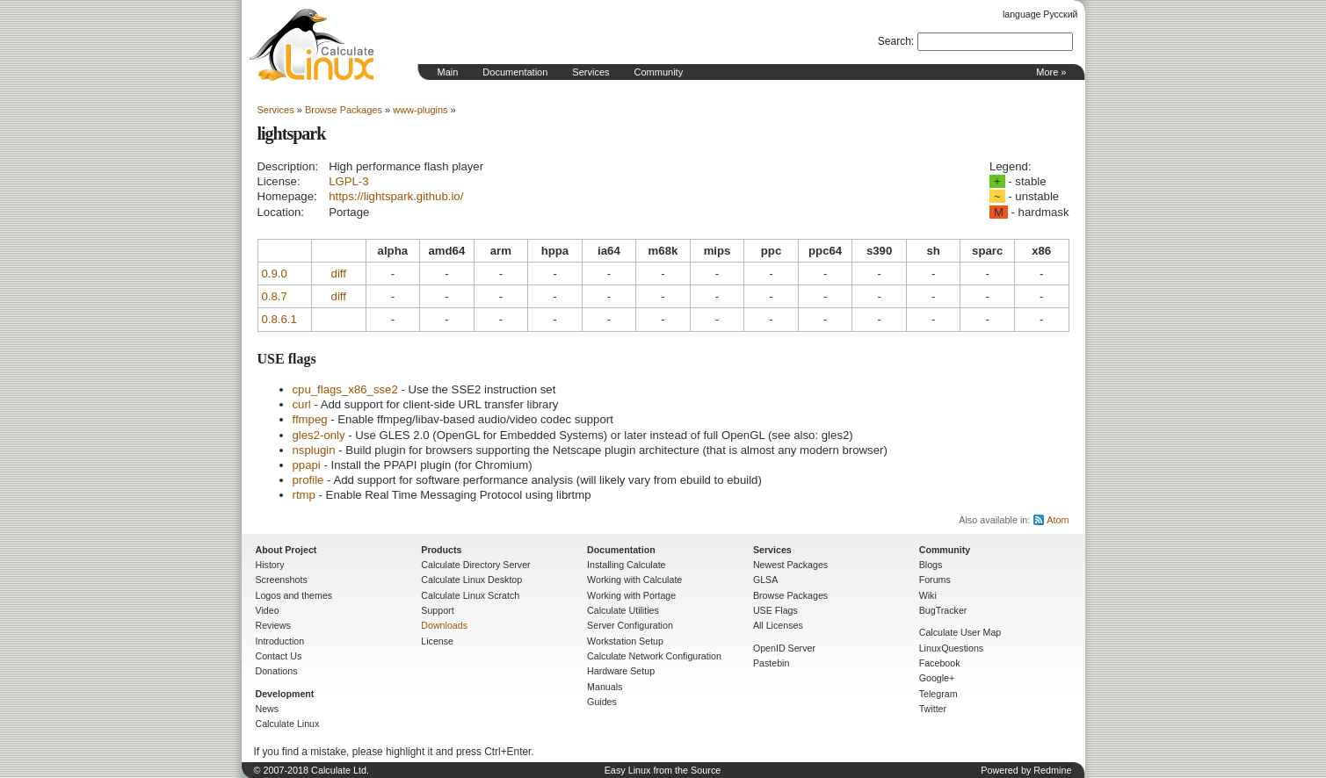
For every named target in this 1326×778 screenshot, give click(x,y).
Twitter (932, 708)
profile (308, 479)
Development (285, 693)
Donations (277, 671)
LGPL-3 (348, 181)
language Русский (1040, 14)
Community (659, 72)
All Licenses (778, 625)
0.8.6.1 (279, 319)
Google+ (937, 678)
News (267, 708)
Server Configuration (630, 625)
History (270, 564)
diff (338, 273)
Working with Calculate (634, 579)
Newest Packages (790, 564)
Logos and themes (294, 595)
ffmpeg (310, 419)
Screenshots (282, 579)
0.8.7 (274, 296)
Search (894, 41)
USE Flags (775, 610)
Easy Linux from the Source (663, 770)
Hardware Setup (621, 671)
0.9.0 (274, 273)
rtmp (304, 494)
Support (437, 610)
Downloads (444, 625)
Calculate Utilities (623, 610)
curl (302, 404)
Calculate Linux (288, 723)
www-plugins (420, 109)
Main (448, 72)
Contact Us (279, 656)
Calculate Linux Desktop (471, 579)
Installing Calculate (626, 564)
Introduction (280, 641)
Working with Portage (631, 595)
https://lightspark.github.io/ (396, 196)
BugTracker (943, 610)
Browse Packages (343, 109)
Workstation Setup (625, 641)
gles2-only (319, 435)
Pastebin (771, 663)
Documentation (514, 72)
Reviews (273, 625)
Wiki (928, 595)
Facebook (939, 663)
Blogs (931, 564)
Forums (935, 579)
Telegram (938, 693)
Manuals (604, 686)
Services (590, 72)
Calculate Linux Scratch (470, 595)
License (437, 641)
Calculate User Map (960, 632)
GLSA (765, 579)
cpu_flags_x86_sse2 (345, 389)
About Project (286, 549)
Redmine (1052, 770)
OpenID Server (784, 648)
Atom (1058, 520)
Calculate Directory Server (475, 564)
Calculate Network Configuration (654, 656)
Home (312, 45)
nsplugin (314, 450)
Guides (602, 701)
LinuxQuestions (951, 648)
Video (267, 610)
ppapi (307, 465)
